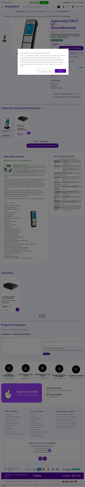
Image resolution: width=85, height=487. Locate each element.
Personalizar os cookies (45, 71)
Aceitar (60, 70)
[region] (43, 62)
